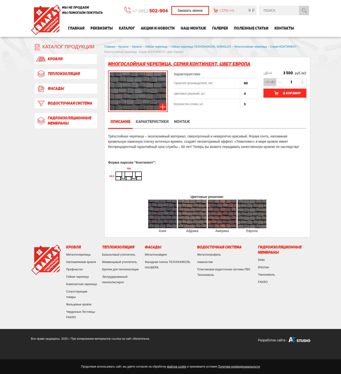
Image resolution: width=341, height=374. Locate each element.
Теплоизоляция (58, 73)
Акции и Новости (158, 28)
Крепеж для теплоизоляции (120, 269)
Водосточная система (64, 103)
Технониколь (266, 274)
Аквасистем (205, 262)
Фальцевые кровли (78, 304)
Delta (261, 260)
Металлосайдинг (156, 254)
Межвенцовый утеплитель (119, 262)
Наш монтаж (193, 28)
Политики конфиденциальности (239, 366)
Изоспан (263, 267)
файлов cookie (176, 366)
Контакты (284, 28)
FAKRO (263, 282)
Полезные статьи (251, 28)
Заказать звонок (190, 10)
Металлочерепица (78, 254)
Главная (76, 28)
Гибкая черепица (77, 276)
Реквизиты (101, 28)
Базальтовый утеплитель (118, 254)
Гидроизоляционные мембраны (63, 121)
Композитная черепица (81, 284)
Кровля (49, 59)
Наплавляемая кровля (81, 262)
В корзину (292, 93)
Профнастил (74, 269)
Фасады (50, 88)
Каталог (127, 28)
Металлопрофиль (209, 254)
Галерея (220, 28)
